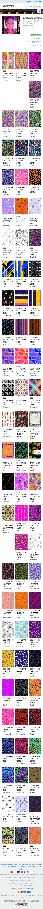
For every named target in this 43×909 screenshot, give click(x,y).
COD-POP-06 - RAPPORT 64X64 (35, 131)
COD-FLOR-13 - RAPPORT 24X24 (21, 671)
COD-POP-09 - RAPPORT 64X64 (35, 102)
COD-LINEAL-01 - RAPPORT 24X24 (35, 340)
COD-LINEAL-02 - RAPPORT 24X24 (21, 340)
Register (29, 2)
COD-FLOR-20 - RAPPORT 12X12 (8, 613)
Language (4, 864)
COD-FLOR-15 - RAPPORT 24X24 (35, 642)
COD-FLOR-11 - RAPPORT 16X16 (8, 700)
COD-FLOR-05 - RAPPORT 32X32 (8, 759)
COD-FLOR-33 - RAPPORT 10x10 (21, 526)
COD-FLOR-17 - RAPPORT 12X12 (8, 642)
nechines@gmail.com (33, 42)
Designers (31, 867)
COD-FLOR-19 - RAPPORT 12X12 (21, 613)
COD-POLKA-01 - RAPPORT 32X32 (35, 190)
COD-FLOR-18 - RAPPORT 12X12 (35, 613)
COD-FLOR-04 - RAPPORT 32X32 (21, 759)
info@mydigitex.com (27, 888)
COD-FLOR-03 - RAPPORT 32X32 (35, 759)
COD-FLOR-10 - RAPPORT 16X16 (21, 700)
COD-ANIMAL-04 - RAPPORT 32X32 (8, 817)
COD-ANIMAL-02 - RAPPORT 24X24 (21, 817)
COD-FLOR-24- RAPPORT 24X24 (35, 555)
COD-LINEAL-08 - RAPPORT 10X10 (21, 281)
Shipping (24, 864)
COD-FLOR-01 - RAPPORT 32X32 (21, 788)
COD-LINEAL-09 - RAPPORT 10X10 (8, 281)
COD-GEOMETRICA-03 (21, 400)
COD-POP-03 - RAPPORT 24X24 (35, 160)
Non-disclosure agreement (16, 867)
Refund (17, 864)
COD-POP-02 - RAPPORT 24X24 (8, 190)
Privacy (31, 864)
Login (36, 2)
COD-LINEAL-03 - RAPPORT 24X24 (8, 340)
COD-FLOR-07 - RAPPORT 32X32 (21, 729)
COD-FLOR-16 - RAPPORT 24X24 (21, 642)
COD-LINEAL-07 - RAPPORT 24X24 (35, 281)
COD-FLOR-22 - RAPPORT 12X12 (21, 584)
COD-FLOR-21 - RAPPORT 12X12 (35, 584)
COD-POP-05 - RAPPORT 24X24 (8, 160)
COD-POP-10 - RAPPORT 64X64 (35, 73)
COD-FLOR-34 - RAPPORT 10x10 (8, 432)
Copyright (38, 864)
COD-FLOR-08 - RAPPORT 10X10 (8, 729)
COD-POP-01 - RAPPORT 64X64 (21, 190)
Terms (4, 867)
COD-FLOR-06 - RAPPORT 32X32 (35, 729)
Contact (11, 864)
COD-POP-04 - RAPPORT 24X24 (21, 160)
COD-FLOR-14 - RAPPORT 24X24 (8, 671)
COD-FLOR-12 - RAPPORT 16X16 (35, 671)
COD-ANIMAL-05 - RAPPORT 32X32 (35, 788)
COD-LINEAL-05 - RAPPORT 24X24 (21, 311)
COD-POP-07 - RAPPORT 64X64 (21, 131)
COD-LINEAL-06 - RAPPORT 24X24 (8, 311)
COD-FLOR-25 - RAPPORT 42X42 (21, 555)
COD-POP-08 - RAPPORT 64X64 (8, 131)
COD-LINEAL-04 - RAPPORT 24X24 (35, 311)
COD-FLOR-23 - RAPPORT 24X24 (8, 584)
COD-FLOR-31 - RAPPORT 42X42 (35, 526)
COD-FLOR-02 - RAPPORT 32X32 (8, 788)
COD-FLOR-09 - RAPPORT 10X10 (35, 700)
